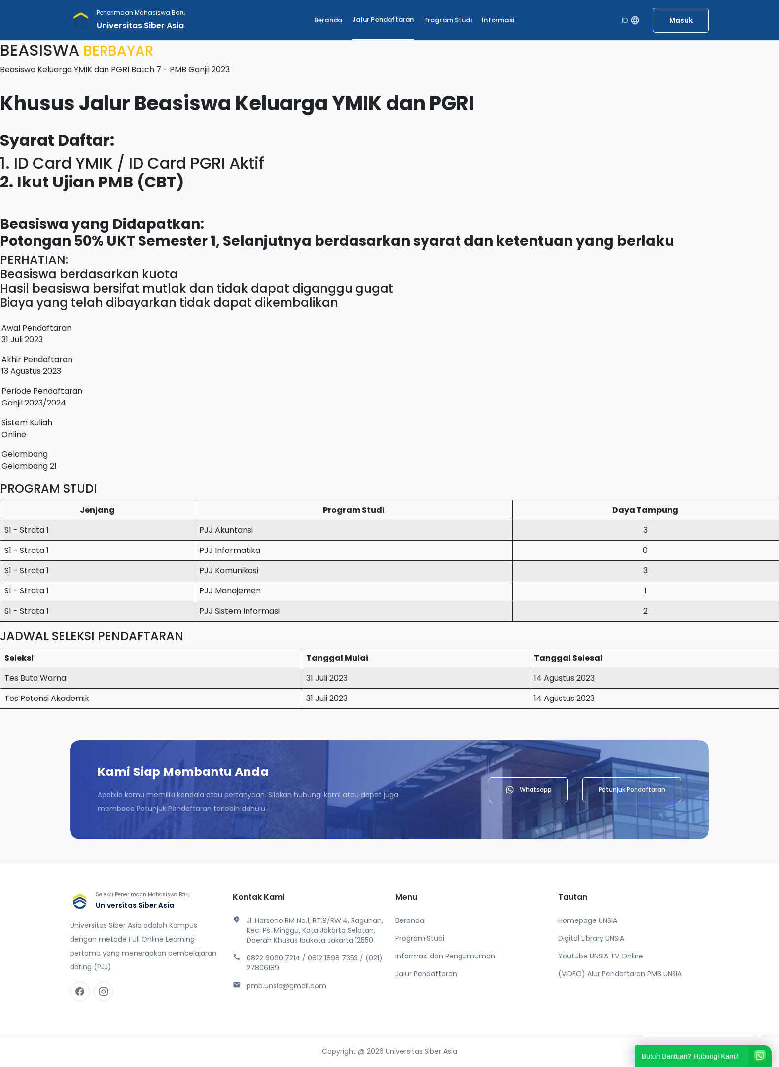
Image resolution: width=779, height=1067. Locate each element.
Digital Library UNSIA (591, 938)
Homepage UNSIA (587, 920)
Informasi (498, 20)
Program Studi (448, 20)
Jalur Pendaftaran (383, 19)
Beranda (328, 20)
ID (631, 20)
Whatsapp (528, 790)
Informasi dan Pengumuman (445, 956)
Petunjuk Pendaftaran (632, 789)
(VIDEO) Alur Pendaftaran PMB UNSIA (620, 974)
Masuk (681, 20)
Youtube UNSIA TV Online (600, 956)
